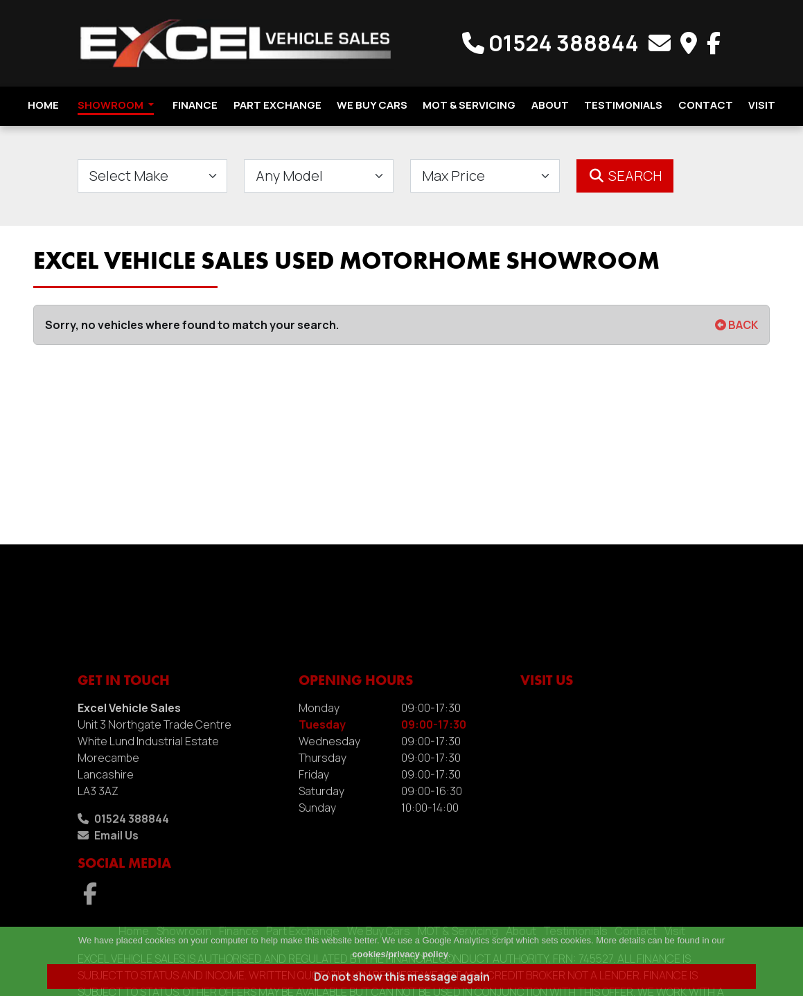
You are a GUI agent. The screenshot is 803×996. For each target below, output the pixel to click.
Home (43, 105)
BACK (736, 324)
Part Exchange (277, 105)
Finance (195, 105)
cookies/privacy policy (400, 954)
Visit (761, 105)
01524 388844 (552, 43)
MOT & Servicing (469, 105)
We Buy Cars (372, 105)
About (550, 105)
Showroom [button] (116, 105)
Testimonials (623, 105)
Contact (705, 105)
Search (625, 175)
